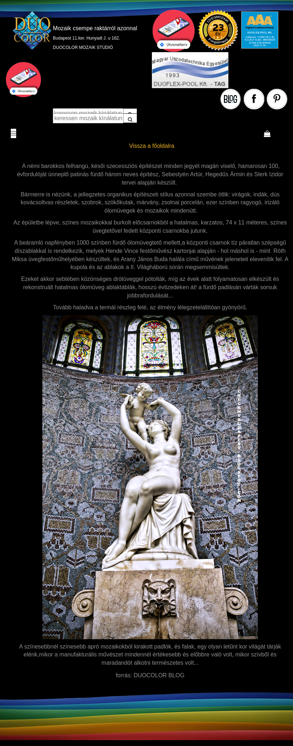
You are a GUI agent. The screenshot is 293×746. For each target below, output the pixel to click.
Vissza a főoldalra (151, 146)
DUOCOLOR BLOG (159, 675)
